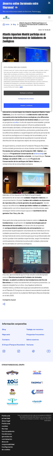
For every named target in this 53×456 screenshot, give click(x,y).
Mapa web (6, 334)
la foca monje (39, 153)
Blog (4, 329)
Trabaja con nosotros (34, 329)
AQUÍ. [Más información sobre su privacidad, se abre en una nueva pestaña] (21, 87)
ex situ (15, 122)
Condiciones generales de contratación (7, 436)
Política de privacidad (6, 417)
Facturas (29, 345)
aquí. (39, 11)
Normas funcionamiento (8, 430)
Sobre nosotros (32, 339)
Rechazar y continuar (26, 93)
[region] (26, 86)
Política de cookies (6, 424)
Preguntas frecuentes (35, 334)
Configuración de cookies (7, 448)
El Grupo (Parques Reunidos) (13, 345)
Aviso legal (6, 421)
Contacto (6, 339)
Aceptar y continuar (27, 105)
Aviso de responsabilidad (8, 443)
